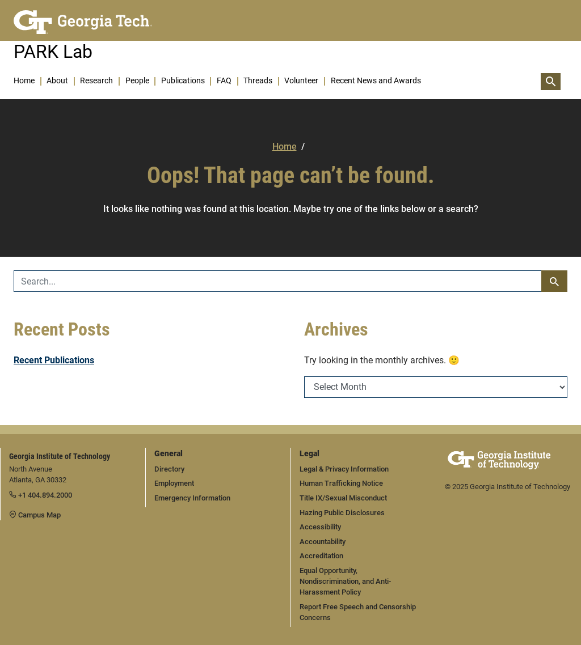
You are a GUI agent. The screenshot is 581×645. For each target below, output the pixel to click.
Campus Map (35, 515)
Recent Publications (54, 360)
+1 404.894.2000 (40, 495)
